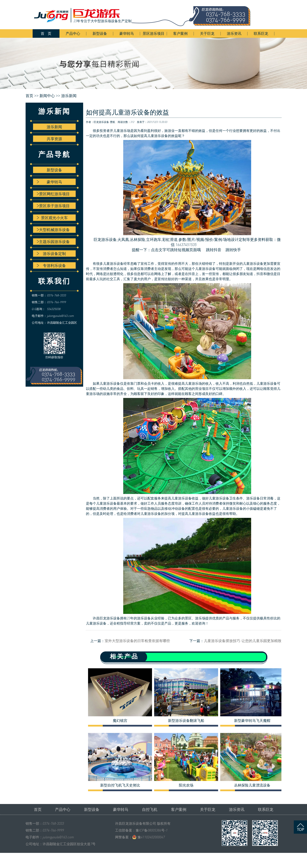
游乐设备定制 (51, 253)
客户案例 (180, 33)
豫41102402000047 (151, 837)
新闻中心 (47, 96)
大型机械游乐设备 (53, 229)
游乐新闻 (69, 96)
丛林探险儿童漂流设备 (252, 785)
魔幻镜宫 (120, 720)
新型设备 (100, 33)
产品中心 (73, 33)
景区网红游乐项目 (53, 193)
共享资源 (54, 138)
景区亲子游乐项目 (53, 205)
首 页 (46, 33)
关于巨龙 (207, 33)
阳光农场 (186, 785)
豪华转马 (126, 33)
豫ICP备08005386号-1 (152, 830)
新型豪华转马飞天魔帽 (252, 720)
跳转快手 (233, 249)
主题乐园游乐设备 (53, 241)
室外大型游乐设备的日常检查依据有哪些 (137, 640)
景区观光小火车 (52, 217)
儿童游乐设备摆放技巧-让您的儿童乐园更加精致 (242, 640)
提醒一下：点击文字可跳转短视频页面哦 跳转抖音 (173, 249)
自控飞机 (149, 809)
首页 (38, 809)
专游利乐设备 (51, 265)
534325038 (54, 309)
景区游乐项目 (153, 33)
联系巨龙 (261, 33)
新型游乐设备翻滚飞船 (186, 720)
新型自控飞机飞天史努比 (120, 785)
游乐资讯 (234, 33)
